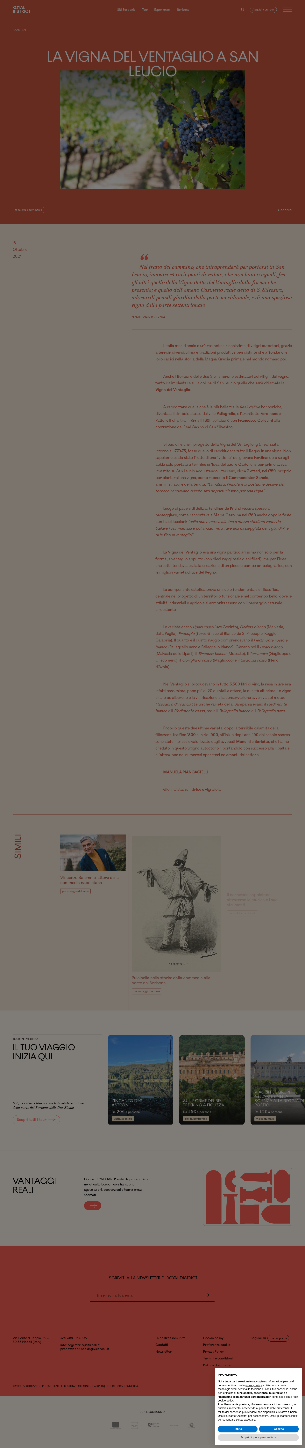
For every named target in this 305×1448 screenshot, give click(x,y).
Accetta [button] (279, 1428)
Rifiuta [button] (237, 1428)
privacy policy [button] (253, 1385)
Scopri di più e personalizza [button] (258, 1437)
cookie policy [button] (225, 1400)
